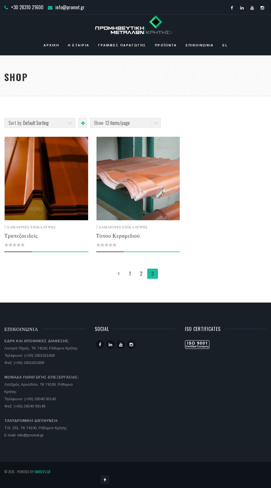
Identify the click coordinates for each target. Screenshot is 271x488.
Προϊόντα (166, 45)
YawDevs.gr (42, 471)
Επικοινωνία (199, 45)
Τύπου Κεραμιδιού (118, 235)
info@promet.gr (70, 7)
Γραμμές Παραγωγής (122, 45)
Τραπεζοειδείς (21, 235)
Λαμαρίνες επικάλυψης (31, 226)
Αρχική (51, 45)
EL (225, 45)
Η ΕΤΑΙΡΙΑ (78, 45)
